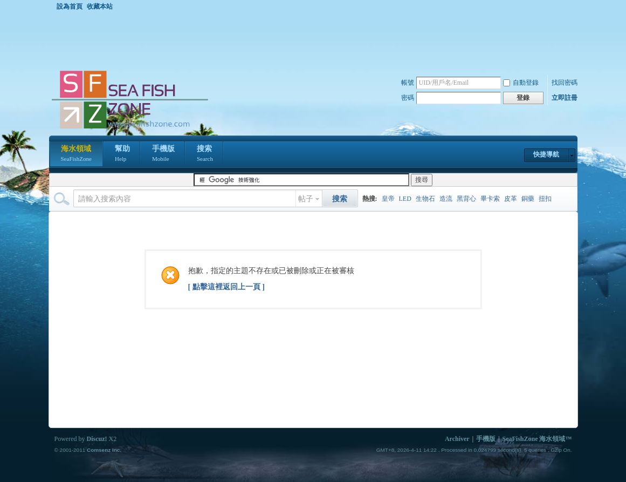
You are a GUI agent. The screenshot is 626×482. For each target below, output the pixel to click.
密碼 (407, 97)
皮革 (510, 198)
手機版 (163, 154)
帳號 (407, 82)
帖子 (305, 199)
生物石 (425, 198)
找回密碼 (564, 82)
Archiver (457, 439)
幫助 (122, 154)
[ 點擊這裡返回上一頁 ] (226, 287)
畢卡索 (490, 198)
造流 (445, 198)
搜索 (205, 154)
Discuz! (97, 439)
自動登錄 (521, 82)
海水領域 (76, 154)
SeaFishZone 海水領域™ (537, 439)
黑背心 (466, 198)
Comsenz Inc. (104, 450)
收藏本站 (100, 6)
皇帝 (388, 198)
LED (405, 198)
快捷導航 (546, 154)
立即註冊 (564, 97)
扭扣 (545, 198)
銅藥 (527, 198)
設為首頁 (69, 6)
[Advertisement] (315, 40)
